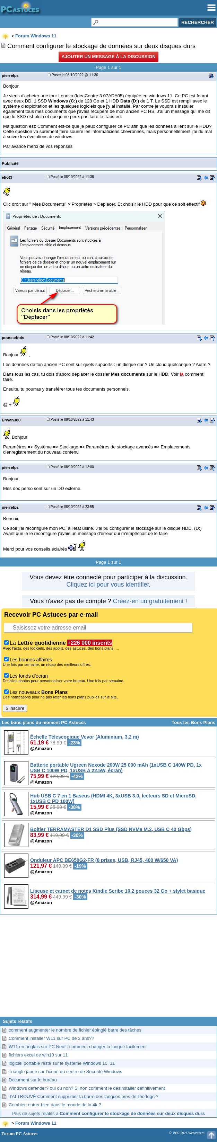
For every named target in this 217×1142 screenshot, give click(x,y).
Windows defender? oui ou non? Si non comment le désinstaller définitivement (87, 1088)
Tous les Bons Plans (193, 722)
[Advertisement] (108, 968)
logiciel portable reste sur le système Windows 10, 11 (62, 1063)
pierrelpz (10, 75)
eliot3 (7, 177)
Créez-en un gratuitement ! (150, 601)
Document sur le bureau (33, 1079)
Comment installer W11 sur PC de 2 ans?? (51, 1038)
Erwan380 (11, 420)
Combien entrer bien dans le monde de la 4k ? (55, 1104)
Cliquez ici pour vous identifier (107, 584)
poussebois (13, 337)
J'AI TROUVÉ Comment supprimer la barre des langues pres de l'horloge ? (83, 1096)
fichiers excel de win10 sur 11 (38, 1055)
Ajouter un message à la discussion (108, 56)
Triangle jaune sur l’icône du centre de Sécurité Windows (65, 1071)
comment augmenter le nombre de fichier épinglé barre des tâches (75, 1030)
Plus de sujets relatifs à (108, 1113)
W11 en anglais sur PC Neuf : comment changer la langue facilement (78, 1046)
